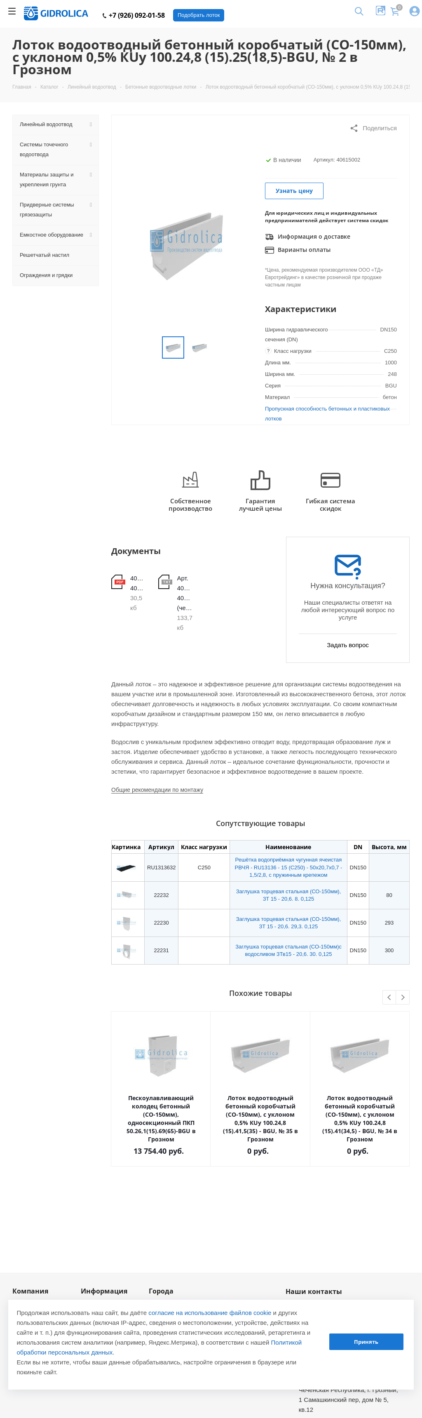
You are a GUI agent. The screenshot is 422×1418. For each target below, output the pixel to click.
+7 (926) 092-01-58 (134, 15)
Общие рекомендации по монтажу (157, 789)
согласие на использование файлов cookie (209, 1312)
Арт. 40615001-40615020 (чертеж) (185, 593)
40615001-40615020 (138, 583)
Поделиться (373, 128)
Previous (389, 998)
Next (403, 998)
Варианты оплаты (298, 250)
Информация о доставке (307, 237)
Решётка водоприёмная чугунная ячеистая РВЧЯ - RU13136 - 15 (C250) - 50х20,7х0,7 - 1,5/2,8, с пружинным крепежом (288, 867)
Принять (366, 1341)
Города (161, 1291)
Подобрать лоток (199, 15)
